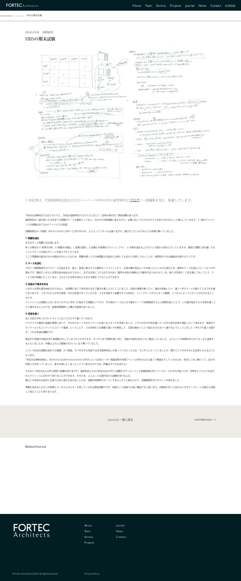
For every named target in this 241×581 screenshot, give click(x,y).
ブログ (134, 200)
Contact (215, 5)
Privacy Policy (92, 574)
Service (161, 5)
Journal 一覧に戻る (120, 419)
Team (148, 5)
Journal (190, 5)
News (202, 5)
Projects (175, 5)
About (136, 5)
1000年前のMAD (203, 420)
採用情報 (230, 5)
